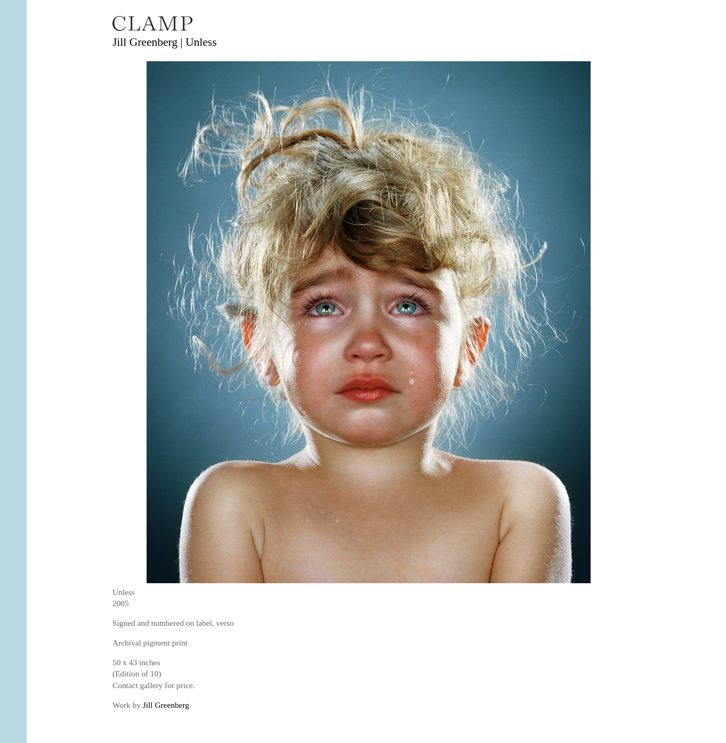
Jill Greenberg (166, 704)
